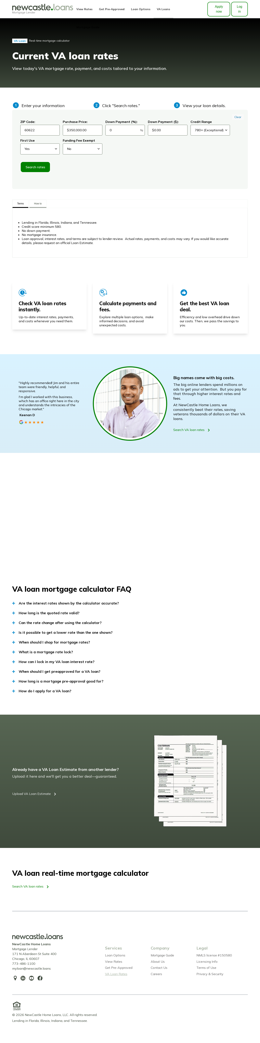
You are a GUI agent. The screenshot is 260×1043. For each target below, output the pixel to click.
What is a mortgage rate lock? (42, 652)
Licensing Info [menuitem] (207, 961)
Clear (237, 117)
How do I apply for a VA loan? (41, 691)
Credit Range (201, 122)
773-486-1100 (23, 964)
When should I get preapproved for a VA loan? (56, 671)
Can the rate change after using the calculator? (57, 623)
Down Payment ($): (163, 122)
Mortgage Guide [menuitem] (162, 955)
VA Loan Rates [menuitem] (116, 974)
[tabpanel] (130, 232)
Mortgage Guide (87, 27)
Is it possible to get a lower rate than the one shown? (62, 632)
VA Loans (163, 9)
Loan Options (140, 9)
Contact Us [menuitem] (159, 968)
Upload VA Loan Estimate (34, 794)
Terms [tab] (20, 203)
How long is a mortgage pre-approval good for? (57, 681)
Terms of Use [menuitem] (206, 968)
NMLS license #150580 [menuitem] (214, 955)
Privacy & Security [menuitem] (209, 974)
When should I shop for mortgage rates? (51, 642)
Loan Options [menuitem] (115, 955)
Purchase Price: (75, 122)
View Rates (84, 9)
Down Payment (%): (121, 122)
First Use (27, 140)
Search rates (35, 167)
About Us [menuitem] (158, 961)
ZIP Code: (27, 122)
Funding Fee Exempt (79, 140)
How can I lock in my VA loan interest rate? (53, 662)
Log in (239, 9)
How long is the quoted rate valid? (45, 613)
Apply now (219, 9)
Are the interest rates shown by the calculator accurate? (65, 603)
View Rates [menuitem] (113, 961)
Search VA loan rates (191, 430)
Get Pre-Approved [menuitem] (118, 968)
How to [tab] (38, 203)
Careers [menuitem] (156, 974)
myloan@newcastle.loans (31, 968)
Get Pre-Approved (112, 9)
